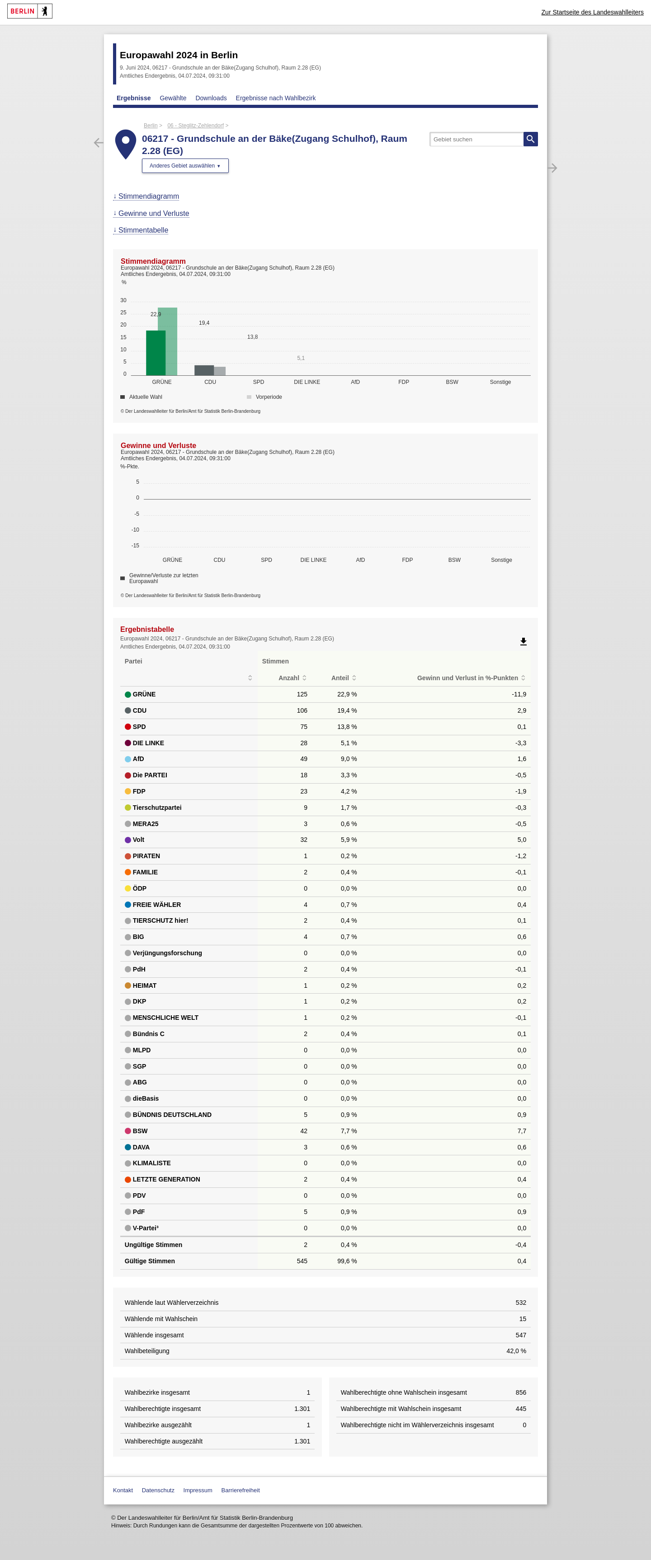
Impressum (198, 1490)
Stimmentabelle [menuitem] (143, 230)
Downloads (210, 98)
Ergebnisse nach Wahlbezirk (276, 98)
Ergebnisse (134, 98)
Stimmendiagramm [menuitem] (148, 196)
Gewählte (173, 98)
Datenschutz (158, 1490)
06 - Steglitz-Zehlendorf (195, 125)
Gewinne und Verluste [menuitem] (153, 213)
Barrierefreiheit (241, 1490)
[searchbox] (483, 139)
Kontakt (123, 1490)
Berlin (151, 125)
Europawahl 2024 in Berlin (179, 55)
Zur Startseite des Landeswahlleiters (593, 12)
